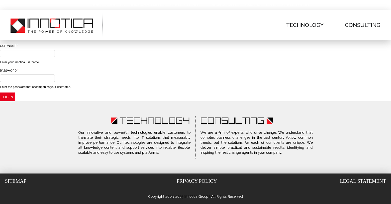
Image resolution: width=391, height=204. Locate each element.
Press (272, 5)
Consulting (363, 25)
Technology (305, 25)
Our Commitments (147, 5)
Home (97, 5)
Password (9, 70)
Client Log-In (295, 5)
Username (9, 46)
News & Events (226, 5)
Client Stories (184, 5)
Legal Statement (363, 181)
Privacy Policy (197, 181)
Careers (253, 5)
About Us (115, 5)
